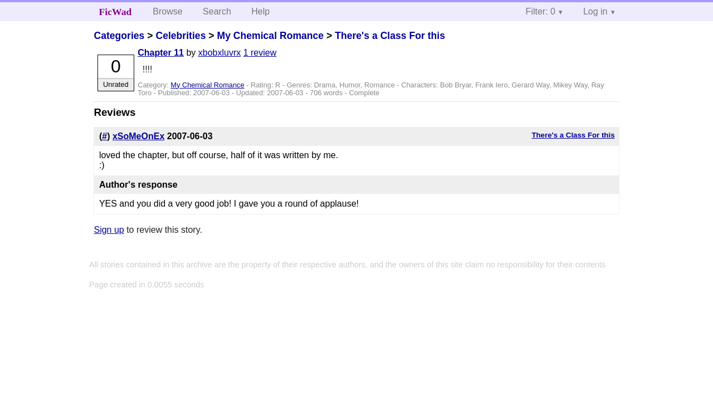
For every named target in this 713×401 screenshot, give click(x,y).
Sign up (109, 229)
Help (260, 11)
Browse (167, 11)
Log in (595, 11)
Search (217, 11)
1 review (260, 52)
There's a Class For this (390, 35)
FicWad (115, 11)
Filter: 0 (540, 11)
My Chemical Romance (270, 35)
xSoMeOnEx (138, 136)
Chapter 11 (161, 52)
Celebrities (180, 35)
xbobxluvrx (219, 52)
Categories (119, 35)
